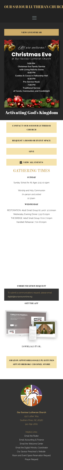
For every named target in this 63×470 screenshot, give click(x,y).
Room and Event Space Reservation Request (31, 455)
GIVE (31, 151)
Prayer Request (31, 459)
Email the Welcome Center (31, 444)
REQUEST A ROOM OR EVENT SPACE (31, 140)
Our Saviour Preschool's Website (31, 451)
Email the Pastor (32, 436)
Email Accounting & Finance (31, 440)
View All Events (31, 162)
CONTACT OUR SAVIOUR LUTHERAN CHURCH (31, 127)
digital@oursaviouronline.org (20, 296)
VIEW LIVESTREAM (31, 32)
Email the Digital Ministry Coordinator (32, 448)
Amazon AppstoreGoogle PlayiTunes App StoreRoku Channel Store (31, 362)
